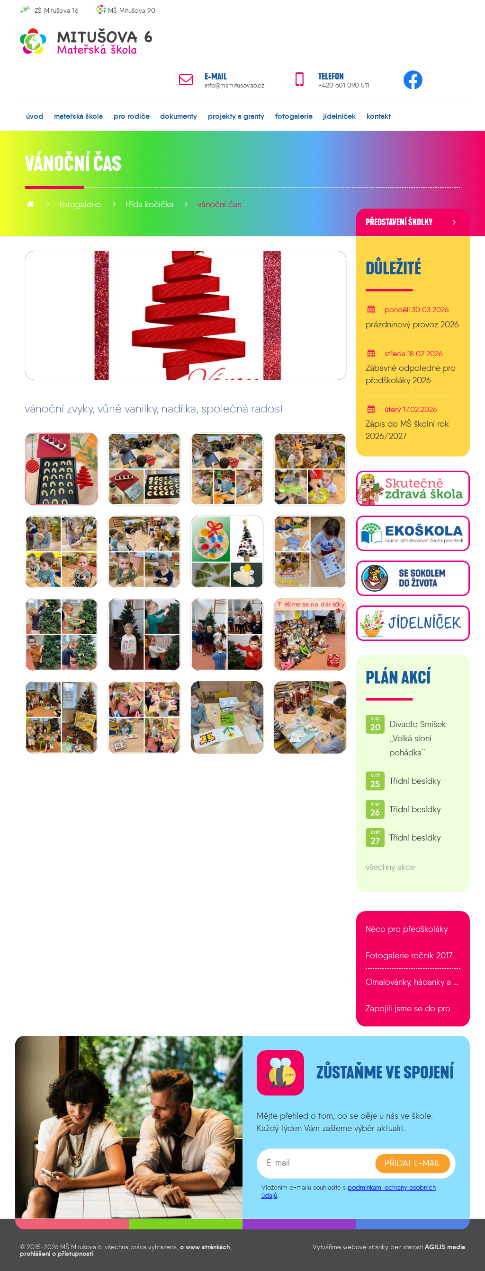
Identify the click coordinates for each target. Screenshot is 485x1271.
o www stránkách (205, 1246)
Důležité (393, 268)
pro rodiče (132, 116)
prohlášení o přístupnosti (56, 1253)
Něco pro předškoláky (407, 929)
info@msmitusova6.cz (234, 85)
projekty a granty (236, 116)
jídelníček (339, 116)
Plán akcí (398, 678)
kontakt (379, 116)
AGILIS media (445, 1246)
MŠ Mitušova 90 (131, 10)
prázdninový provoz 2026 (412, 324)
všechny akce (390, 867)
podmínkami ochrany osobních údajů (348, 1191)
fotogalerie (294, 116)
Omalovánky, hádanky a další (413, 982)
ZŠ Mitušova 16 (56, 10)
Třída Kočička (149, 204)
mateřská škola (78, 116)
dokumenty (178, 116)
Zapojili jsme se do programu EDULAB (413, 1008)
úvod (34, 116)
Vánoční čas (219, 204)
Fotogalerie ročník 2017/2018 (413, 955)
